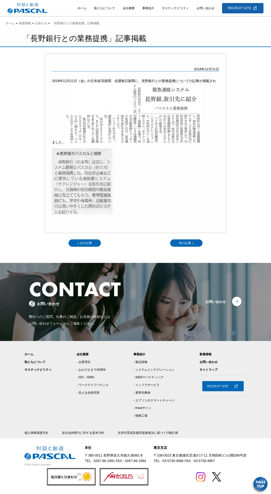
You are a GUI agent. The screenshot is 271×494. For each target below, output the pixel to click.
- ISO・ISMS (85, 378)
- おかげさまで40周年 (92, 370)
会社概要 (129, 8)
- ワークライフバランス (94, 386)
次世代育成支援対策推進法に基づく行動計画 (160, 433)
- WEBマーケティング (149, 378)
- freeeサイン (142, 409)
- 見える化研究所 (89, 393)
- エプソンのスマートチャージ (155, 401)
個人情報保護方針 (38, 433)
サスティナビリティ (175, 8)
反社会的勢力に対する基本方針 (89, 433)
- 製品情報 (140, 363)
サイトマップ (209, 370)
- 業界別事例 (141, 393)
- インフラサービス (147, 386)
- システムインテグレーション (155, 370)
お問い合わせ (205, 8)
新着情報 (206, 355)
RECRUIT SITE (239, 8)
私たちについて (104, 8)
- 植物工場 (140, 416)
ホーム (82, 8)
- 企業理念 (83, 363)
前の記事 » (186, 243)
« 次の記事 (84, 243)
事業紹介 (148, 8)
